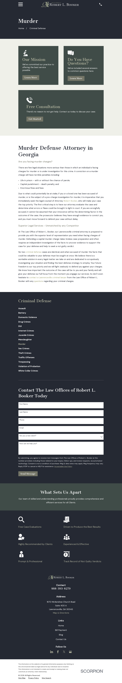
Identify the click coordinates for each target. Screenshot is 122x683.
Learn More (31, 77)
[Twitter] (64, 651)
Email (21, 428)
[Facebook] (57, 651)
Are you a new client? (27, 436)
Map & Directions (61, 613)
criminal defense (33, 252)
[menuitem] (61, 308)
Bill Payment (61, 630)
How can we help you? (28, 444)
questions (38, 281)
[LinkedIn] (51, 651)
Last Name (23, 412)
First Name (23, 404)
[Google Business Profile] (70, 651)
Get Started (35, 119)
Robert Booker (70, 201)
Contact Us (61, 639)
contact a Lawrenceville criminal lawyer (47, 277)
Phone (21, 420)
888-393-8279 (61, 588)
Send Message (27, 473)
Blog (61, 634)
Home (61, 625)
